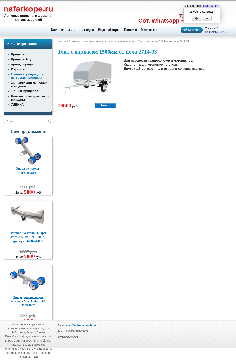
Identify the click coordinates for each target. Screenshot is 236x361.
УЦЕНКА (17, 104)
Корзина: (194, 29)
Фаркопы (18, 69)
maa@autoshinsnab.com (82, 325)
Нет (206, 18)
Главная (63, 41)
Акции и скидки (81, 30)
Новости (130, 30)
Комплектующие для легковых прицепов (27, 76)
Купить (105, 105)
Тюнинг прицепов (24, 91)
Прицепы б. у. (21, 59)
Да (196, 18)
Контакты (149, 30)
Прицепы (18, 54)
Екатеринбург (211, 5)
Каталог (57, 30)
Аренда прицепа (23, 64)
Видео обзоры (108, 30)
